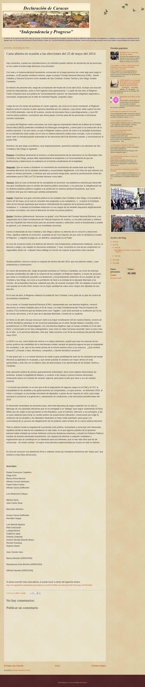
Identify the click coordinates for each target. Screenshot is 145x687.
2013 (114, 260)
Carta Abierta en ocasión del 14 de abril (123, 111)
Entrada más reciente (13, 666)
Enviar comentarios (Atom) (21, 670)
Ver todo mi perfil (115, 278)
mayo (116, 247)
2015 (114, 242)
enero (116, 256)
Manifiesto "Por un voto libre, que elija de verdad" (129, 53)
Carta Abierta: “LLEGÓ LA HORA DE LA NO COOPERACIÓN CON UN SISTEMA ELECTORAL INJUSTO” (124, 67)
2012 (114, 263)
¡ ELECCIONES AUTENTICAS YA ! (121, 121)
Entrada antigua (99, 666)
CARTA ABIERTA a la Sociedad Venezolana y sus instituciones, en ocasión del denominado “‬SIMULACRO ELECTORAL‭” (130, 82)
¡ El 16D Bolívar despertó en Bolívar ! (122, 145)
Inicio (57, 666)
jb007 (114, 275)
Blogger (84, 682)
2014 (114, 245)
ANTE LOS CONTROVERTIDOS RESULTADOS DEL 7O (121, 131)
